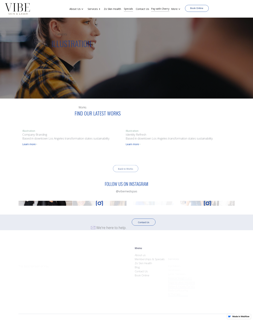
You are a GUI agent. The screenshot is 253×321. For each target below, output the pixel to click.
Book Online (196, 8)
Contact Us (143, 222)
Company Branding (34, 136)
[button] (78, 9)
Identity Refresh (136, 136)
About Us (75, 9)
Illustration (28, 132)
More (174, 9)
